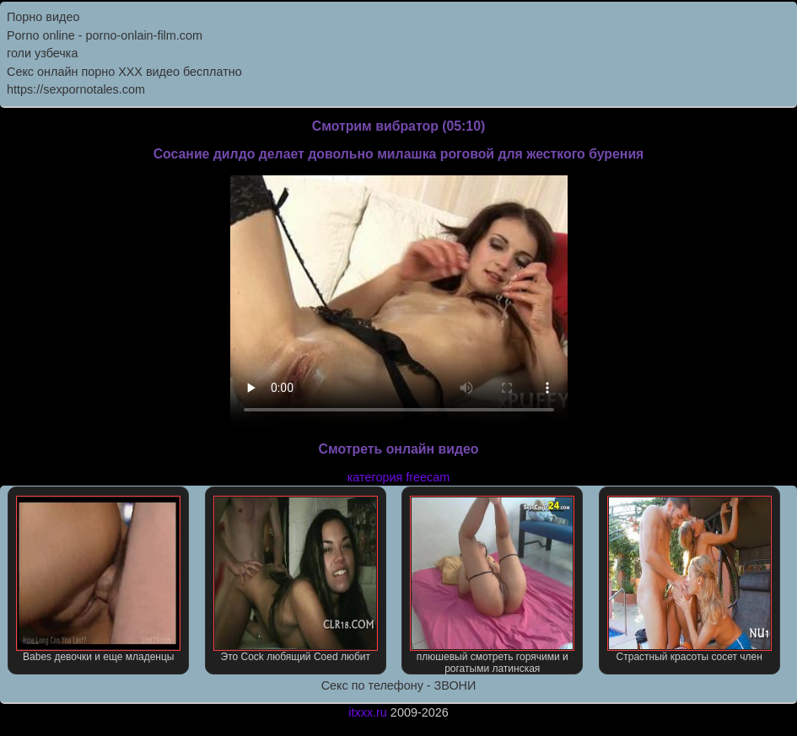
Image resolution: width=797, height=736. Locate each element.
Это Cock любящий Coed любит (295, 579)
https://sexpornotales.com (76, 89)
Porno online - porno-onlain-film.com (104, 35)
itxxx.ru (367, 712)
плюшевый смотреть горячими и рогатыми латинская (492, 585)
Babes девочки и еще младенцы (98, 579)
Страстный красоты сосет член (689, 579)
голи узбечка (42, 53)
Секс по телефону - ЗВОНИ (399, 685)
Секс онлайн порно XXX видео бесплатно (124, 71)
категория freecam (398, 477)
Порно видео (43, 17)
